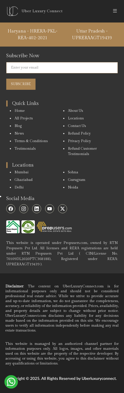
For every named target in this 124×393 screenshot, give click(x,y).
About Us (75, 111)
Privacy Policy (79, 141)
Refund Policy (79, 133)
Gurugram (76, 180)
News (19, 133)
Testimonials (25, 149)
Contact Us (77, 126)
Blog (18, 126)
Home (20, 111)
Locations (76, 118)
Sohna (73, 172)
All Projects (24, 118)
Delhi (19, 187)
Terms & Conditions (31, 141)
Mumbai (22, 172)
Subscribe (21, 84)
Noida (73, 187)
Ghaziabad (24, 180)
